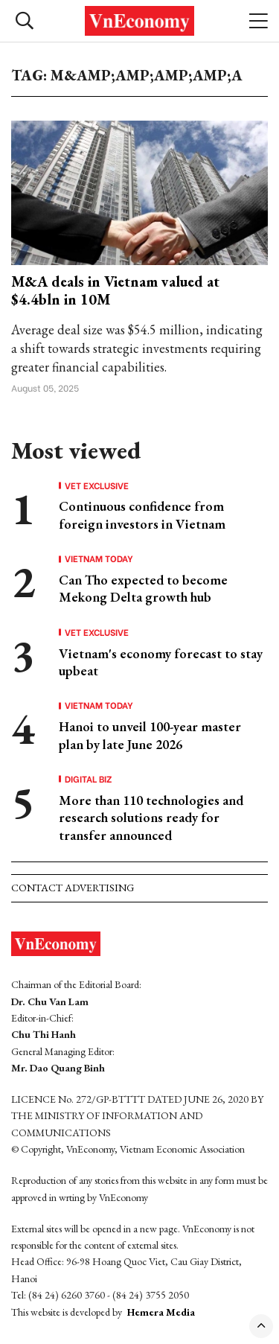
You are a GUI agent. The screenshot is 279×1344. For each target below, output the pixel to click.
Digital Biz (88, 779)
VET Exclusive (97, 485)
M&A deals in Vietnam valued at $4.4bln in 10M (115, 290)
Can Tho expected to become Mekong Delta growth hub (143, 588)
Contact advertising (72, 887)
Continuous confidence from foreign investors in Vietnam (142, 514)
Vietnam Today (99, 558)
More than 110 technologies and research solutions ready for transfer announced (151, 818)
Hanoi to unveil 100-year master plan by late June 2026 (150, 735)
